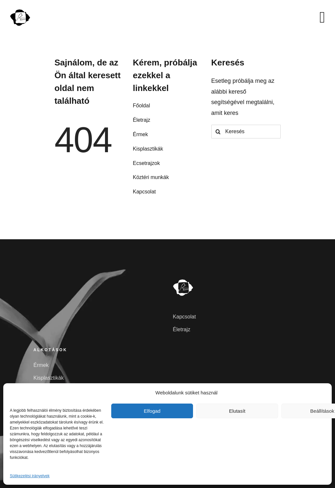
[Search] (218, 131)
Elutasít (237, 411)
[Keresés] (246, 131)
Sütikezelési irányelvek (29, 476)
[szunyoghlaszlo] (20, 11)
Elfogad (152, 411)
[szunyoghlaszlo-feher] (183, 281)
